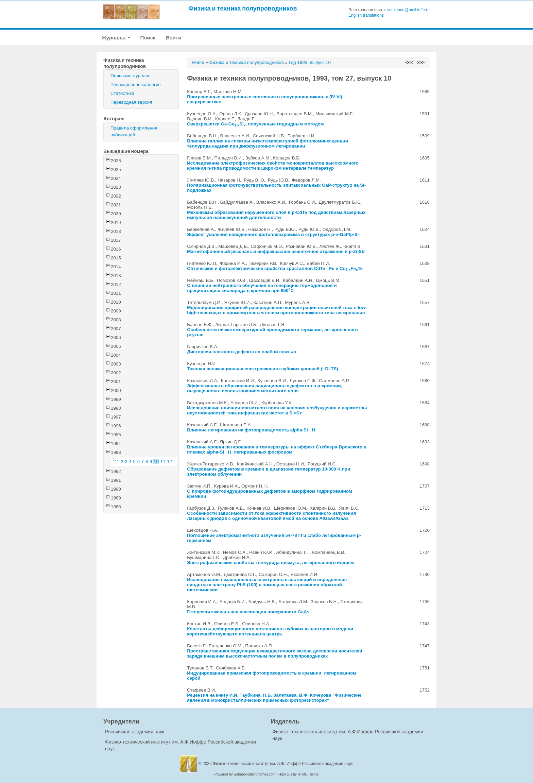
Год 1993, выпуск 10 (310, 62)
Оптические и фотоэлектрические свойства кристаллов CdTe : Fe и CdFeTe (275, 268)
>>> (421, 62)
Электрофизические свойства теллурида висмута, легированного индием (270, 562)
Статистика (122, 93)
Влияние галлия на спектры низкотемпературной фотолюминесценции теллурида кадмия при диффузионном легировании (267, 143)
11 (163, 461)
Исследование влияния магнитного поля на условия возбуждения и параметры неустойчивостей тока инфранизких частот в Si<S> (277, 410)
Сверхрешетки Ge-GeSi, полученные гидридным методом (255, 123)
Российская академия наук (134, 731)
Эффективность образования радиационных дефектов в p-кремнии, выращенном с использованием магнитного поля (264, 388)
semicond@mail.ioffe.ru (408, 9)
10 (156, 461)
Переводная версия (131, 102)
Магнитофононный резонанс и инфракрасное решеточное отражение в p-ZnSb (275, 251)
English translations (366, 15)
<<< (409, 62)
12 (169, 461)
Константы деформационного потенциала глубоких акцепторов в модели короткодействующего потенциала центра (270, 631)
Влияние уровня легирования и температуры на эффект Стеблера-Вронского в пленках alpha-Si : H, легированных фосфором (276, 449)
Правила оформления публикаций (133, 131)
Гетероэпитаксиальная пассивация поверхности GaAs (248, 611)
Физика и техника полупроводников (242, 8)
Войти (174, 37)
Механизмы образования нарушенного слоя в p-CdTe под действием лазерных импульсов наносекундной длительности (276, 215)
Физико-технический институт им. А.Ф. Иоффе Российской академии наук (283, 763)
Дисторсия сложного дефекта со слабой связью (241, 351)
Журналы (116, 37)
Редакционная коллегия (135, 84)
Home (198, 62)
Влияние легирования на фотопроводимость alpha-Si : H (251, 429)
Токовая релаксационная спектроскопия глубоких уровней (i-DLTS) (262, 368)
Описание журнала (130, 75)
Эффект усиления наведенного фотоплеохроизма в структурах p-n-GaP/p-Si (273, 234)
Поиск (148, 37)
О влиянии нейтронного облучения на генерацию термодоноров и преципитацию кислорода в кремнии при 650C (262, 288)
